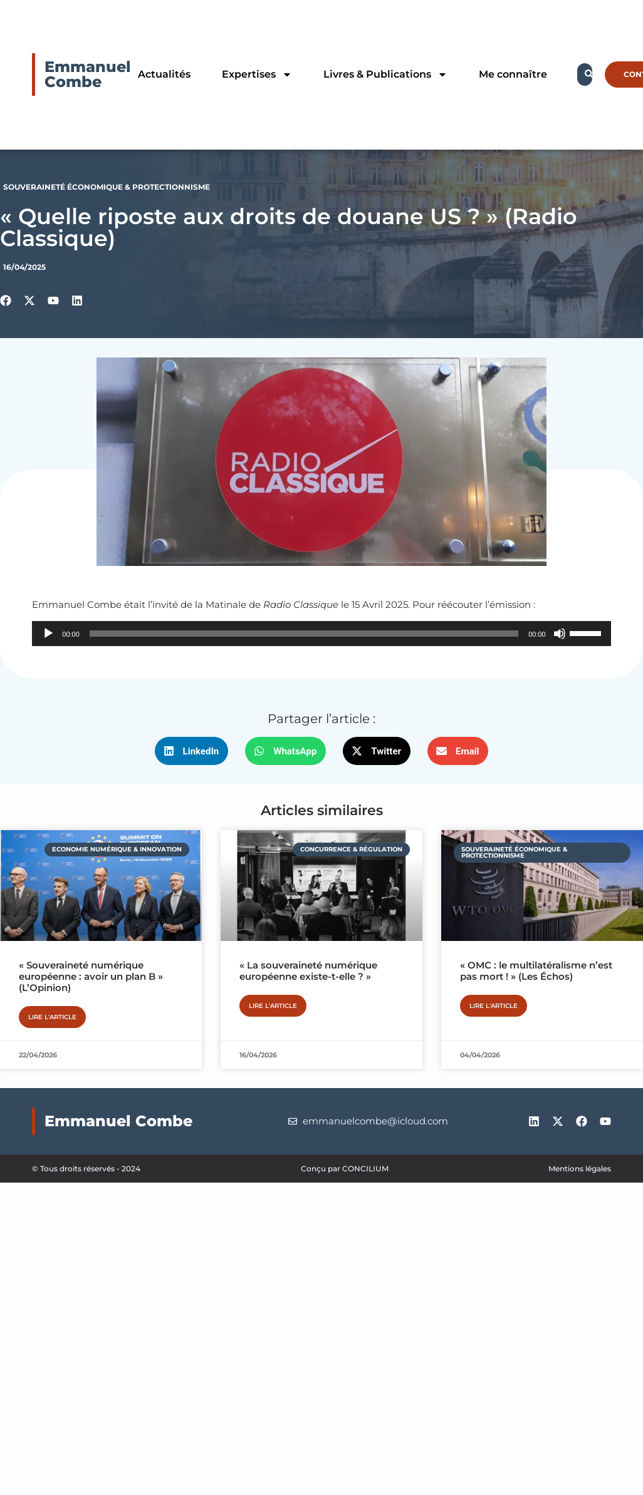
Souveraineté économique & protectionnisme (106, 187)
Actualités (164, 74)
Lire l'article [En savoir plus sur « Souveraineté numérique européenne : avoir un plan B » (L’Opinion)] (52, 1017)
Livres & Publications (385, 74)
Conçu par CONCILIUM (345, 1168)
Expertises (257, 74)
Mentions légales (579, 1168)
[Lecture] (48, 633)
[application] (321, 633)
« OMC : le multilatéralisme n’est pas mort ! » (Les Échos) (536, 970)
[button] (192, 751)
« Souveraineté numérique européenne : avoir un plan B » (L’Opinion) (91, 976)
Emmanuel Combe (87, 74)
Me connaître (513, 74)
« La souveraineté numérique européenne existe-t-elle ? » (308, 970)
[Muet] (559, 633)
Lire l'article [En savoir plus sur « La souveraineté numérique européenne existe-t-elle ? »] (273, 1006)
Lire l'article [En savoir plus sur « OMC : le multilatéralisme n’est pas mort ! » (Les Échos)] (493, 1006)
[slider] (304, 633)
